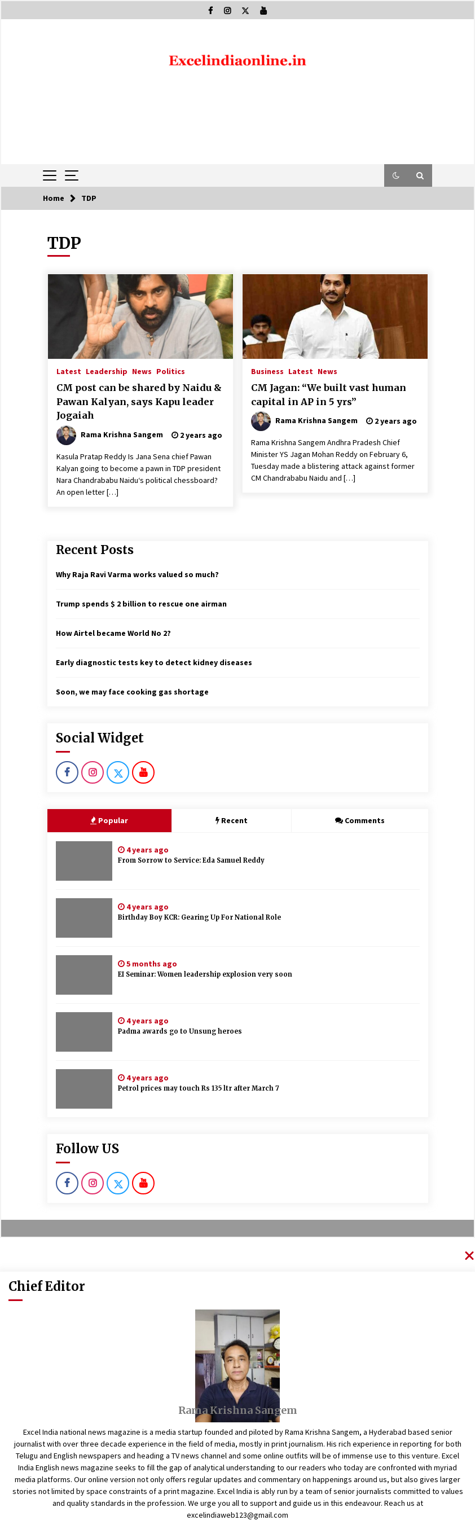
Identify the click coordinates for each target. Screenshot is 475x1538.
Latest (68, 370)
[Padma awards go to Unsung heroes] (84, 1032)
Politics (170, 370)
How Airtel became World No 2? (113, 633)
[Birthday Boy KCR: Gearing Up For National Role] (84, 918)
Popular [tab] (109, 820)
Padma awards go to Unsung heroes (180, 1031)
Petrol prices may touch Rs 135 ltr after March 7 (198, 1088)
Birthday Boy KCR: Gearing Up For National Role (199, 917)
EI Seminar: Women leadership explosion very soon (205, 974)
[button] (396, 175)
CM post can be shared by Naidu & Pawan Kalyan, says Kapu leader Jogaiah (139, 401)
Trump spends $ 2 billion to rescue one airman (141, 604)
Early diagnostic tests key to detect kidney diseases (154, 662)
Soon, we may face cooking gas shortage (132, 692)
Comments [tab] (360, 820)
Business (267, 370)
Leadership (106, 370)
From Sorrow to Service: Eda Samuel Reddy (191, 860)
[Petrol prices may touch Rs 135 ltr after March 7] (84, 1089)
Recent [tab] (231, 820)
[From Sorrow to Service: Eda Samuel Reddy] (84, 861)
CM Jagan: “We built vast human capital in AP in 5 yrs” (328, 394)
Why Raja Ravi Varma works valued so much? (137, 574)
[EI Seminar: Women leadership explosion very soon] (84, 975)
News (142, 370)
